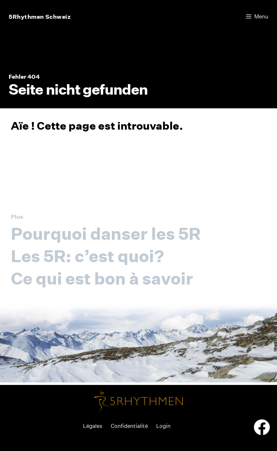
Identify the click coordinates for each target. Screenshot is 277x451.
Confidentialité (129, 425)
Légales (92, 425)
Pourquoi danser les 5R (106, 234)
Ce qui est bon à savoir (102, 278)
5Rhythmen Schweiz (40, 16)
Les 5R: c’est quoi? (87, 256)
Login (163, 425)
